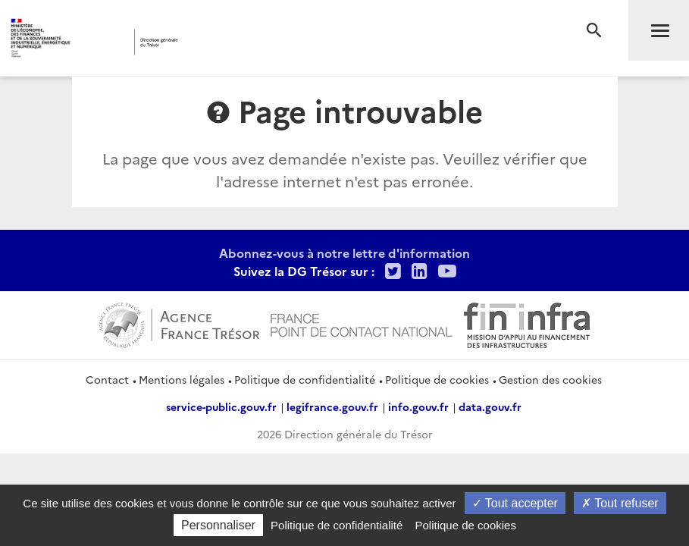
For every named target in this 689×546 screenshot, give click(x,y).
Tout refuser (620, 503)
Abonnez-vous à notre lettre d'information (344, 252)
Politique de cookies (437, 379)
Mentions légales (181, 379)
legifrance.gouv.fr (332, 406)
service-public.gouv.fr (221, 406)
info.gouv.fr (418, 406)
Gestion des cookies (550, 379)
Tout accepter (515, 503)
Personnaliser (218, 525)
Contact (107, 379)
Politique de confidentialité (304, 379)
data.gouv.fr (490, 406)
